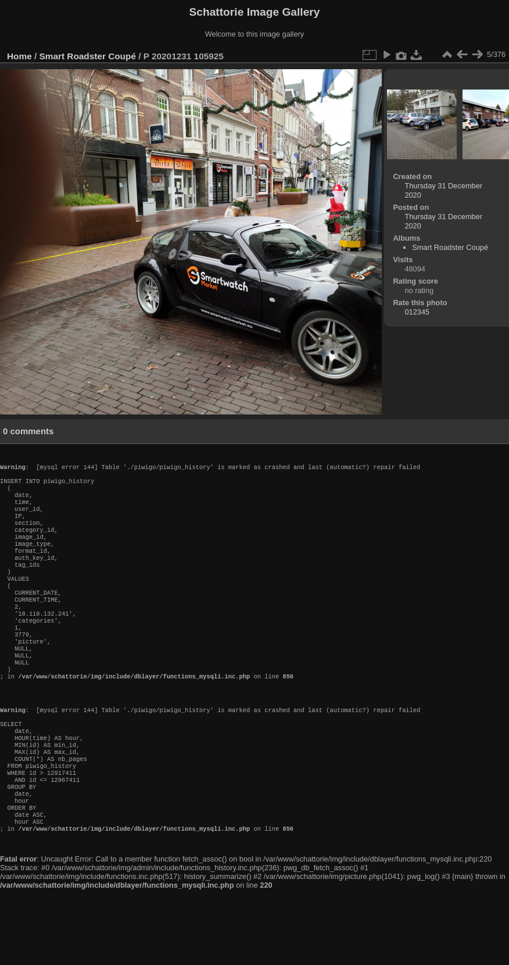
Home (19, 56)
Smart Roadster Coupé (88, 56)
